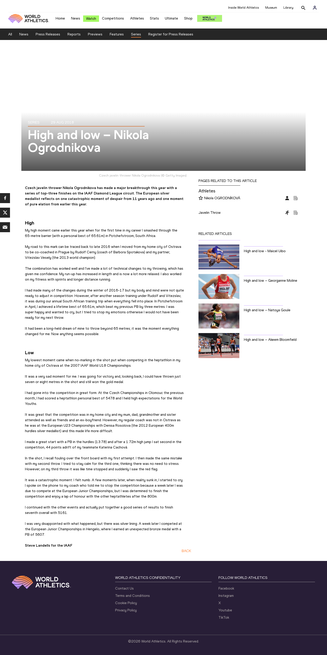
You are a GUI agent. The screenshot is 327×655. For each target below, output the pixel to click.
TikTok (223, 617)
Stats (154, 18)
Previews (95, 34)
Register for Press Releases (170, 34)
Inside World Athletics (243, 8)
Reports (74, 34)
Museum (271, 8)
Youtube (225, 610)
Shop (188, 18)
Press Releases (48, 34)
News (75, 18)
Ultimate (171, 18)
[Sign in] (315, 8)
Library (288, 8)
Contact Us (124, 588)
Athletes (137, 18)
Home (60, 18)
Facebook (226, 588)
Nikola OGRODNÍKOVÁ (222, 198)
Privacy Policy (126, 610)
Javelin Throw (209, 212)
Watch (91, 18)
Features (117, 34)
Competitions (113, 18)
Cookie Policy (126, 603)
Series (136, 34)
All (10, 34)
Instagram (226, 595)
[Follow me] (200, 198)
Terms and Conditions (132, 595)
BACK (186, 551)
